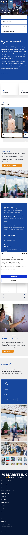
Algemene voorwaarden (6, 526)
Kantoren (3, 515)
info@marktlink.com (8, 480)
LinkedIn (6, 487)
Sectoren (3, 505)
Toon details (21, 272)
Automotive (5, 285)
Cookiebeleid (4, 530)
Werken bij (3, 521)
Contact (3, 518)
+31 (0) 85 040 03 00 (8, 484)
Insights (3, 508)
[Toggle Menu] (26, 1)
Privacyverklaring (5, 528)
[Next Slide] (25, 140)
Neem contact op (11, 399)
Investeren (3, 499)
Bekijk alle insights (6, 104)
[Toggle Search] (23, 2)
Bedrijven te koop (5, 502)
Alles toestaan (14, 276)
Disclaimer (3, 531)
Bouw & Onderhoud (7, 291)
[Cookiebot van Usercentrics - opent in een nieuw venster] (22, 254)
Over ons (3, 512)
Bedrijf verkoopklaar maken (7, 490)
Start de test (8, 351)
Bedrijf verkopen (5, 493)
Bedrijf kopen (4, 496)
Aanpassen (14, 280)
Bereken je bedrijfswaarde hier (12, 165)
